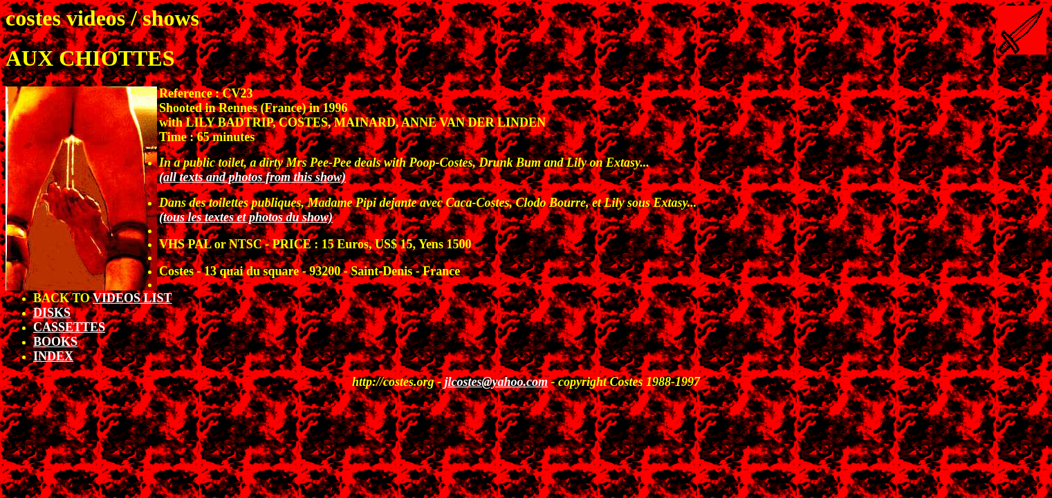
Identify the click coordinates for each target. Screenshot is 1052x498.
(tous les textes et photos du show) (246, 217)
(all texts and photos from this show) (252, 177)
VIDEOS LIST (132, 298)
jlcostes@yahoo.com (496, 382)
